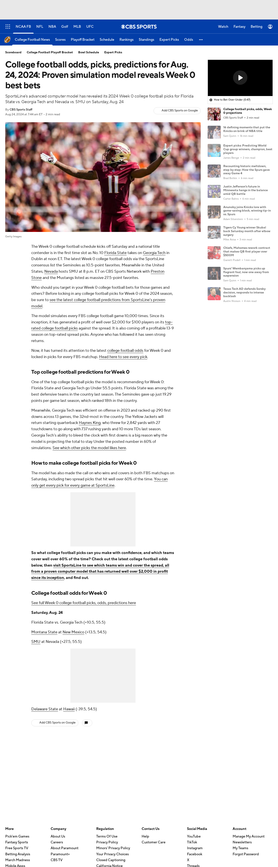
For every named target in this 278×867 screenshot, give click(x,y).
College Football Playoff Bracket (50, 52)
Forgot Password (246, 854)
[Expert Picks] (169, 40)
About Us (58, 836)
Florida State (115, 252)
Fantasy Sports (16, 842)
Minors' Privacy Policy (113, 848)
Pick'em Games (17, 836)
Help (145, 836)
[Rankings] (126, 40)
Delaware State (44, 709)
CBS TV (57, 860)
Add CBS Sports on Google (180, 110)
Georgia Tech (154, 252)
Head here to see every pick (123, 356)
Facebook (194, 854)
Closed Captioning (110, 860)
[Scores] (60, 40)
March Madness (17, 860)
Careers (57, 842)
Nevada (51, 271)
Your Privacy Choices (112, 854)
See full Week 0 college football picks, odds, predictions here (83, 602)
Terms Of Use (106, 836)
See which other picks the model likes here (89, 447)
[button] (201, 40)
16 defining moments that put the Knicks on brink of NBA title (246, 129)
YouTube (194, 836)
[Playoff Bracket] (82, 40)
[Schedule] (107, 40)
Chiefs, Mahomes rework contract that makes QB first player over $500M (246, 251)
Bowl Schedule (88, 52)
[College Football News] (32, 40)
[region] (240, 78)
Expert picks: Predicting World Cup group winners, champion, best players (247, 149)
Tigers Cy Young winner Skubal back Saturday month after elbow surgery (246, 231)
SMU (35, 641)
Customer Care (153, 842)
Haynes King (90, 422)
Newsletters (242, 842)
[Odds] (189, 40)
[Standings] (146, 40)
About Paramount (64, 848)
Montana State (44, 632)
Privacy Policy (107, 842)
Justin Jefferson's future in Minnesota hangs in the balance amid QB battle (245, 190)
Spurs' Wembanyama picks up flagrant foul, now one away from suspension (246, 272)
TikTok (192, 842)
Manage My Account (249, 836)
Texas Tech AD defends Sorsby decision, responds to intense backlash (244, 292)
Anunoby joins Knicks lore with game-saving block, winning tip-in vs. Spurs (247, 211)
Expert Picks (113, 52)
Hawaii (69, 709)
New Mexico (73, 632)
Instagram (195, 848)
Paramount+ (60, 854)
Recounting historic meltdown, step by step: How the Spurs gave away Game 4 (246, 170)
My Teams (240, 848)
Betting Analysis (17, 854)
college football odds (125, 350)
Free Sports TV (16, 848)
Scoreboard (13, 52)
